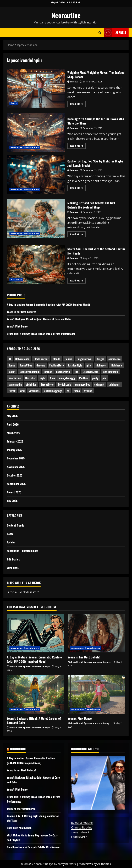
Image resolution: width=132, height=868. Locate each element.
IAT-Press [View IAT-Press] (115, 32)
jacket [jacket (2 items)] (12, 372)
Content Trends (15, 525)
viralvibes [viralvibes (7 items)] (34, 391)
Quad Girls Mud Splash (19, 828)
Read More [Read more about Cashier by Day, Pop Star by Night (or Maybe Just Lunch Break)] (78, 188)
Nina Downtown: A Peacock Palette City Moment (33, 847)
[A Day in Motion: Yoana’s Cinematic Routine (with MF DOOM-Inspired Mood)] (35, 633)
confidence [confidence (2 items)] (114, 359)
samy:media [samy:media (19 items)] (15, 384)
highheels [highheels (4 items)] (101, 365)
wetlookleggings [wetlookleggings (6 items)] (53, 391)
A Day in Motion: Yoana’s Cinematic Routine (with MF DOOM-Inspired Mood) (48, 304)
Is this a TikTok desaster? (23, 592)
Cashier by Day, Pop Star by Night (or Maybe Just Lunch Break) (36, 174)
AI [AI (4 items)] (10, 359)
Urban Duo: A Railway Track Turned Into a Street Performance (41, 334)
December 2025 (16, 458)
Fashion (11, 542)
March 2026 (13, 433)
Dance (13, 103)
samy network (80, 832)
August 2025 (14, 492)
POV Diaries (13, 559)
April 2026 (13, 424)
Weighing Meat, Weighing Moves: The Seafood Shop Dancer (36, 88)
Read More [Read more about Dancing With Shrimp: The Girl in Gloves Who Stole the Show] (78, 146)
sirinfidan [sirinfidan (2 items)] (31, 384)
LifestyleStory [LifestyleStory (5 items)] (90, 372)
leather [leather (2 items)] (48, 372)
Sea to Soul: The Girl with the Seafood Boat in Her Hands (36, 264)
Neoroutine (66, 15)
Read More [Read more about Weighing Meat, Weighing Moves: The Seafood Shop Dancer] (78, 104)
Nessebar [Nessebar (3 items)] (30, 378)
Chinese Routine (81, 827)
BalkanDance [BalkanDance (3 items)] (22, 359)
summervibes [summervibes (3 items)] (82, 384)
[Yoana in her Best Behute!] (96, 633)
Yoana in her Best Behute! (21, 312)
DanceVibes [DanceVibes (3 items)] (25, 365)
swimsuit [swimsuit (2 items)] (99, 384)
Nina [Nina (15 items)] (52, 378)
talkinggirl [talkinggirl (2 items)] (114, 384)
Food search (79, 837)
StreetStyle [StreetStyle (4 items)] (47, 384)
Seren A (74, 81)
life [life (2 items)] (76, 372)
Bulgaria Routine (82, 823)
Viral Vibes (16, 279)
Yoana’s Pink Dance (17, 326)
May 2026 (12, 416)
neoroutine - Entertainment (24, 147)
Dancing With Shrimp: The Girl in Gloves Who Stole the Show (36, 132)
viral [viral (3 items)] (22, 391)
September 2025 (16, 484)
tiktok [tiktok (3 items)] (12, 391)
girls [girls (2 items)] (88, 365)
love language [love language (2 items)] (110, 372)
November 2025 (16, 467)
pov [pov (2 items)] (104, 378)
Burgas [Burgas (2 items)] (100, 359)
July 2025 (12, 501)
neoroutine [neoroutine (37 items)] (15, 378)
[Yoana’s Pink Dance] (96, 694)
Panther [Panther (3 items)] (83, 378)
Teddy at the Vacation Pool (21, 809)
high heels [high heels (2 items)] (116, 365)
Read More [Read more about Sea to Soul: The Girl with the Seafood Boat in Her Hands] (78, 281)
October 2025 (14, 475)
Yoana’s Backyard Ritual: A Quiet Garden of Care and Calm (39, 319)
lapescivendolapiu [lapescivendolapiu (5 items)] (30, 372)
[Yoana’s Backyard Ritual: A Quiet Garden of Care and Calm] (35, 694)
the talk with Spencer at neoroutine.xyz (29, 666)
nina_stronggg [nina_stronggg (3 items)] (67, 378)
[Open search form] (99, 32)
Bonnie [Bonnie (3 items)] (68, 359)
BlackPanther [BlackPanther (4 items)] (41, 359)
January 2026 (14, 450)
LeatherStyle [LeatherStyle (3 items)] (63, 372)
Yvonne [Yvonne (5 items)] (88, 391)
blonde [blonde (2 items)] (56, 359)
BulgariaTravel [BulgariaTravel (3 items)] (84, 359)
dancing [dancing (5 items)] (40, 365)
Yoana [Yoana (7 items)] (76, 391)
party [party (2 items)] (95, 378)
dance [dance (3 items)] (12, 365)
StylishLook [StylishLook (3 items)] (64, 384)
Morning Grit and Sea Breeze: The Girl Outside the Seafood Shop (36, 218)
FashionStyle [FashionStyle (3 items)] (75, 365)
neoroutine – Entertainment (22, 551)
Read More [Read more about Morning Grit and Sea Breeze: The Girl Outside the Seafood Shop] (78, 234)
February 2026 (15, 441)
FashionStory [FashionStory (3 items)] (56, 365)
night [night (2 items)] (43, 378)
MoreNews (86, 864)
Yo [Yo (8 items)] (68, 391)
